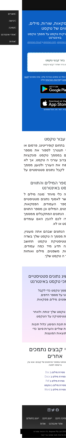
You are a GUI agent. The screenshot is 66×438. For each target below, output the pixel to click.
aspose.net (41, 42)
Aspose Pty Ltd (33, 431)
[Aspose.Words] (40, 5)
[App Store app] (33, 103)
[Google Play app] (33, 89)
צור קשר (22, 435)
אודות (20, 423)
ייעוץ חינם (25, 418)
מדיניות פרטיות (41, 435)
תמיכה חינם (39, 418)
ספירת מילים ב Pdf (33, 380)
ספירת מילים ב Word (32, 389)
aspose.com (27, 42)
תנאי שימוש (31, 435)
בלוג (46, 423)
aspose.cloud (12, 42)
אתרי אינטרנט (33, 423)
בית (60, 418)
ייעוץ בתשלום (10, 418)
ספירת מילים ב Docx (33, 376)
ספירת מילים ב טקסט (33, 385)
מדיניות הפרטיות (30, 79)
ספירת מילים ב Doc (33, 372)
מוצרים (51, 418)
